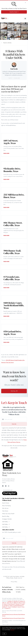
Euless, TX (20, 602)
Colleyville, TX (16, 601)
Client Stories (5, 511)
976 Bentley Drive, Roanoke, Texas (12, 170)
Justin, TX (19, 606)
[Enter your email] (15, 419)
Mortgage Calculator (7, 519)
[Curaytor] (9, 494)
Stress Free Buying (6, 505)
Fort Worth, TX (6, 605)
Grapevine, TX (22, 601)
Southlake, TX (10, 601)
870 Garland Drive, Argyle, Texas (13, 333)
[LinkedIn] (5, 486)
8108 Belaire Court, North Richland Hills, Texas (14, 305)
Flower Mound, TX (11, 604)
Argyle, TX (6, 604)
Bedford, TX (16, 602)
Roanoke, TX (18, 604)
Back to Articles (7, 43)
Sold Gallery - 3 (6, 527)
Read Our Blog (5, 516)
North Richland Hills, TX (18, 605)
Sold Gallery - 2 (6, 524)
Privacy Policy (14, 581)
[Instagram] (8, 486)
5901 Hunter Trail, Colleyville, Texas (12, 252)
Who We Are (5, 508)
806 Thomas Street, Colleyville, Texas (13, 224)
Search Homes (5, 503)
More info (12, 629)
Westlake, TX (4, 606)
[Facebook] (3, 486)
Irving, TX (9, 606)
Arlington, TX (7, 608)
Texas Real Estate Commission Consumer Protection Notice (13, 618)
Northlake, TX (14, 606)
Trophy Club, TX (10, 602)
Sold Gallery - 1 (6, 521)
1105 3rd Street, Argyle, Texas (11, 142)
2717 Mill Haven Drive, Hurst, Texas (14, 196)
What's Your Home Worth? (8, 513)
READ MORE (6, 153)
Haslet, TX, (12, 605)
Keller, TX (4, 602)
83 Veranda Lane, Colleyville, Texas (12, 278)
